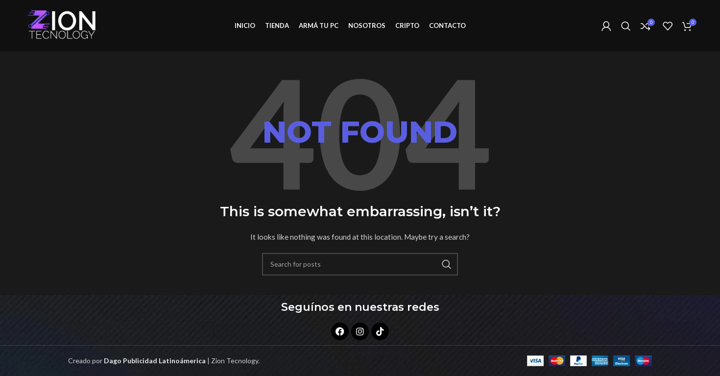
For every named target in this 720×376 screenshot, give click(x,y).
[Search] (626, 26)
